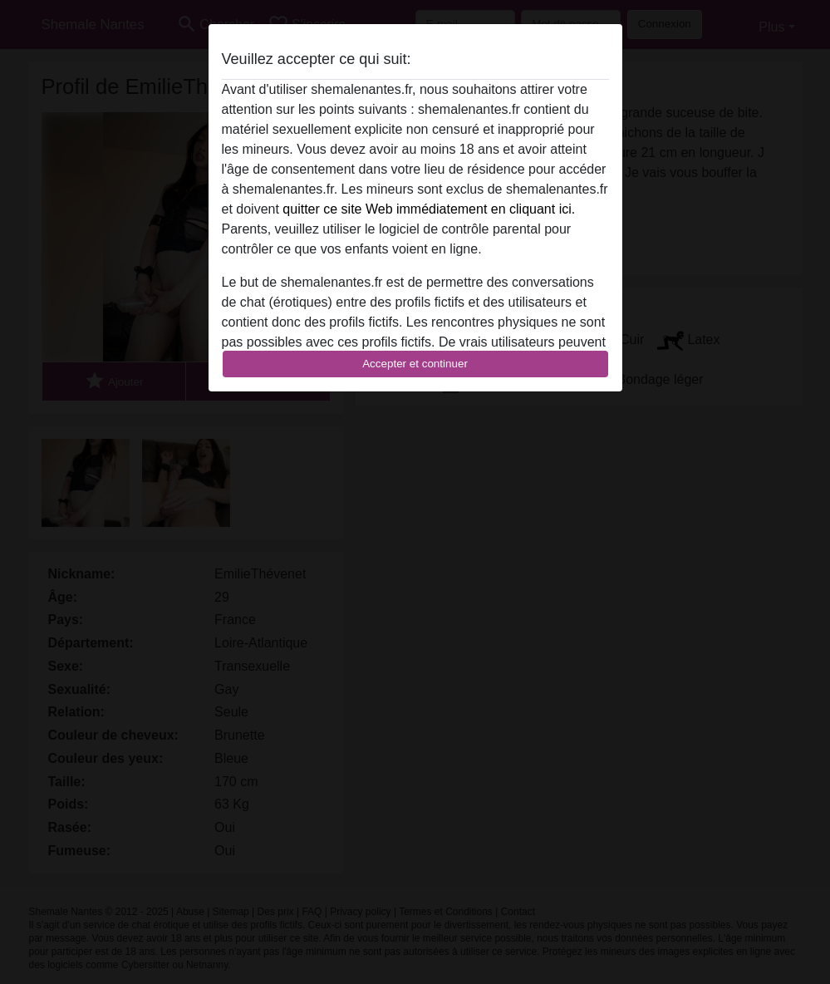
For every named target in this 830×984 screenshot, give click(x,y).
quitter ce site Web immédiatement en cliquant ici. (428, 209)
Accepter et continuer (415, 363)
